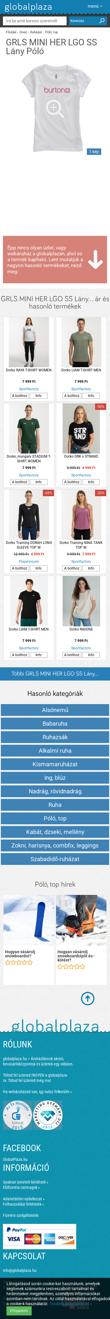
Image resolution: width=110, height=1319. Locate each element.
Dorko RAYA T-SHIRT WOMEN (29, 370)
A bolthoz (19, 396)
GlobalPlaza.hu (15, 1159)
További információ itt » (71, 1303)
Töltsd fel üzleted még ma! (29, 1080)
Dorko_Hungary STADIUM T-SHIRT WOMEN (29, 458)
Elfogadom (19, 1311)
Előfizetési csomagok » (21, 1187)
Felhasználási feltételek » (23, 1204)
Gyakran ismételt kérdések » (25, 1182)
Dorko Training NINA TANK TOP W (81, 545)
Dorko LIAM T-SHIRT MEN (81, 370)
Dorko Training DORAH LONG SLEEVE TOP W (29, 545)
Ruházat (36, 32)
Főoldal (11, 32)
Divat (23, 32)
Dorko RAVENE (81, 629)
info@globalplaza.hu (19, 1270)
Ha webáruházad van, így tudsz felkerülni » (37, 1091)
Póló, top (51, 32)
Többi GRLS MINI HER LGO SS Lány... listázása (55, 676)
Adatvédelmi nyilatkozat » (24, 1198)
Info (38, 396)
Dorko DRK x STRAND (81, 456)
